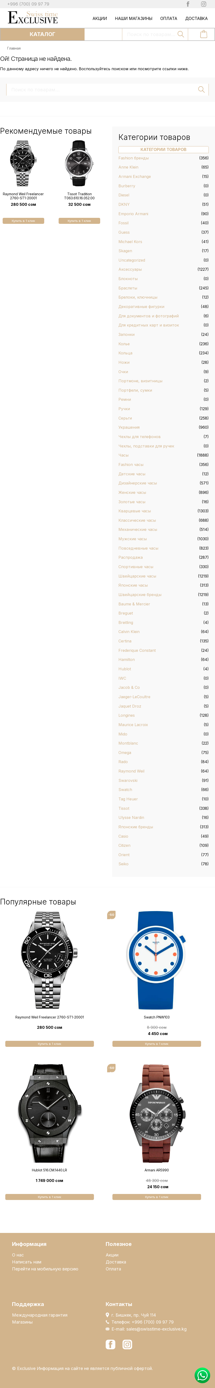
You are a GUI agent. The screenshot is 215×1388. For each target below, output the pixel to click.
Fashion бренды (133, 158)
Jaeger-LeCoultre (134, 696)
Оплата (168, 18)
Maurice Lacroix (133, 724)
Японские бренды (135, 826)
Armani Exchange (134, 176)
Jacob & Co (129, 687)
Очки (123, 371)
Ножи (123, 362)
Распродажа (130, 557)
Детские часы (131, 473)
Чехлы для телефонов (139, 436)
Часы (123, 455)
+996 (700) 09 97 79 (28, 3)
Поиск (181, 34)
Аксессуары (130, 269)
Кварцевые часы (134, 511)
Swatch (125, 789)
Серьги (125, 418)
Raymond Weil (131, 771)
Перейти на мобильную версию (45, 1268)
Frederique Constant (137, 650)
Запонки (126, 334)
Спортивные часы (135, 566)
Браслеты (127, 288)
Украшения (129, 427)
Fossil (123, 222)
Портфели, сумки (135, 390)
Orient (123, 854)
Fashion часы (130, 464)
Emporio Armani (133, 213)
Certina (124, 641)
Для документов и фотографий (148, 316)
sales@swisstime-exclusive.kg (156, 1328)
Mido (122, 734)
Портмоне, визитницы (140, 380)
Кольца (125, 353)
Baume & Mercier (134, 604)
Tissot (123, 808)
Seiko (123, 863)
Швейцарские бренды (139, 594)
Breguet (125, 613)
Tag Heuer (128, 799)
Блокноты (128, 278)
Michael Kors (130, 241)
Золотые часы (131, 501)
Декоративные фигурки (141, 306)
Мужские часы (132, 538)
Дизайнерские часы (137, 483)
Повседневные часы (138, 548)
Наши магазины (134, 18)
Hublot (124, 668)
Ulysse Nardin (131, 817)
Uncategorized (131, 260)
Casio (123, 836)
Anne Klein (128, 167)
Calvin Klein (129, 631)
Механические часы (137, 529)
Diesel (123, 195)
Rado (123, 761)
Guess (124, 232)
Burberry (126, 185)
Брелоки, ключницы (137, 297)
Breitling (125, 622)
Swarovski (127, 780)
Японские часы (133, 585)
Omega (124, 752)
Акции (99, 18)
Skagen (125, 250)
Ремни (124, 399)
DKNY (124, 204)
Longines (126, 715)
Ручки (124, 408)
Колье (124, 343)
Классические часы (137, 520)
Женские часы (132, 492)
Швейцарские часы (137, 576)
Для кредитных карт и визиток (148, 325)
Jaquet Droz (129, 706)
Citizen (124, 845)
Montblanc (128, 743)
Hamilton (126, 659)
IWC (122, 678)
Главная (14, 48)
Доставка (196, 18)
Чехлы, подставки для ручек (146, 446)
